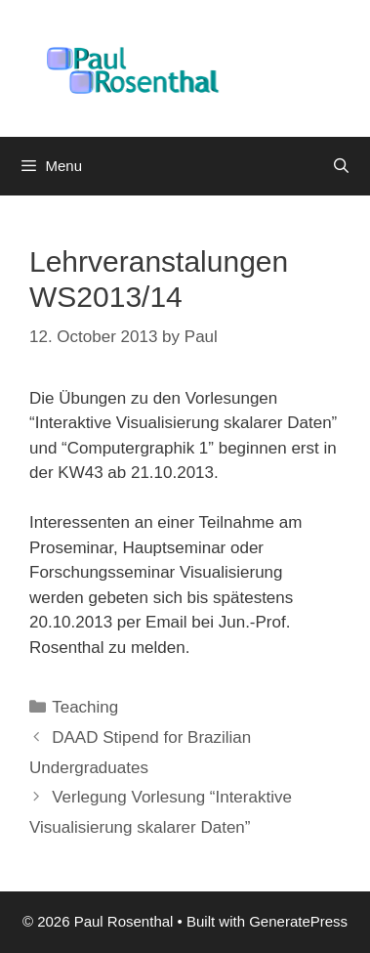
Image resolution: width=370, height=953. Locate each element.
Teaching (85, 707)
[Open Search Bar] (341, 166)
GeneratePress (298, 921)
